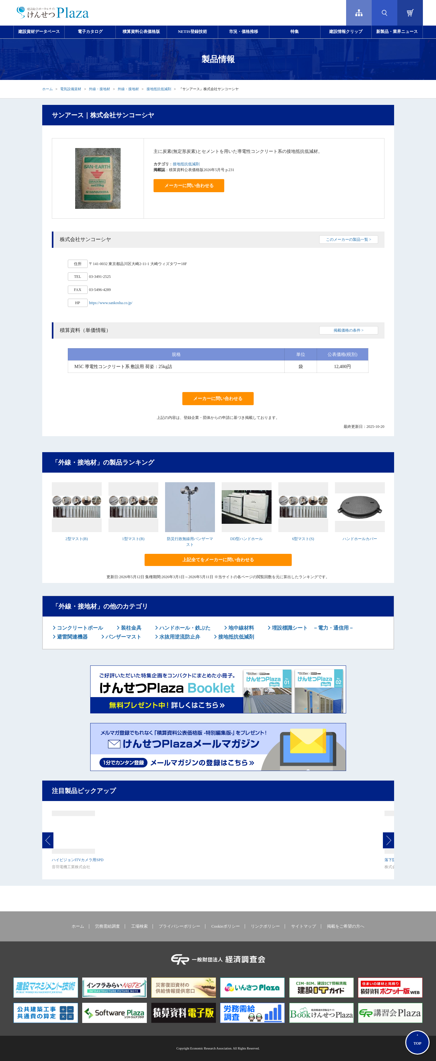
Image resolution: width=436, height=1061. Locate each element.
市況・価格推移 (243, 31)
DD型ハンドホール (246, 539)
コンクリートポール (79, 628)
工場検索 (139, 926)
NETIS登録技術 (192, 31)
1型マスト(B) (133, 539)
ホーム (47, 89)
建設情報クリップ (345, 31)
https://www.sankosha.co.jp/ (110, 303)
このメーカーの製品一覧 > (348, 239)
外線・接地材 (99, 89)
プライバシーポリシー (179, 926)
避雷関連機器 (72, 637)
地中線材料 (240, 628)
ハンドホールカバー (360, 539)
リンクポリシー (265, 926)
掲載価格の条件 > (349, 330)
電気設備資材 (70, 89)
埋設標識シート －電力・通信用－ (312, 628)
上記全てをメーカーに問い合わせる (218, 559)
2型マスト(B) (77, 539)
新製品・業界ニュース (397, 31)
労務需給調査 (107, 926)
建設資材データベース (39, 31)
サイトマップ (303, 926)
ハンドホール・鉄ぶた (184, 628)
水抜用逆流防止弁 (179, 637)
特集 (294, 31)
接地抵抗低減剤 (159, 89)
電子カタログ (90, 31)
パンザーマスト (122, 637)
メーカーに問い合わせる (189, 185)
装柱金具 (130, 628)
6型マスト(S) (303, 539)
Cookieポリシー (225, 926)
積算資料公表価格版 (141, 31)
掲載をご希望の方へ (345, 926)
